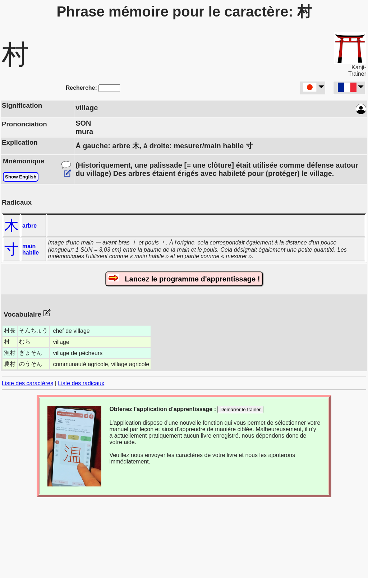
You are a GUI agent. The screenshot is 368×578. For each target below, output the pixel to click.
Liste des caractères (27, 383)
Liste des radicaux (81, 383)
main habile (30, 249)
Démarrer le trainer (240, 409)
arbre (29, 226)
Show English (20, 177)
